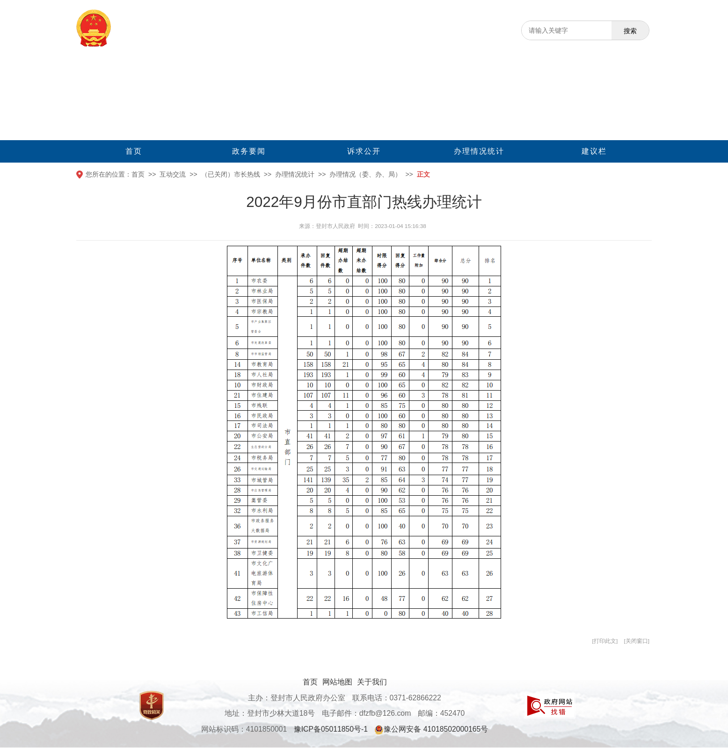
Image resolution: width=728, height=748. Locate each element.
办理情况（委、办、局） (365, 174)
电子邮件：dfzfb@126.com (366, 713)
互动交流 (173, 174)
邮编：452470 (441, 713)
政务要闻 (249, 151)
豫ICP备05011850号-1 (331, 729)
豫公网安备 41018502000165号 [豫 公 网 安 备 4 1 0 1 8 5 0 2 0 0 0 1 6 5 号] (431, 729)
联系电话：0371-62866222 (396, 698)
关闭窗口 (637, 641)
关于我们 (372, 682)
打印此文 (605, 641)
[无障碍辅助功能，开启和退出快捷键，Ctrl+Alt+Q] (640, 8)
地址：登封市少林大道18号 (270, 713)
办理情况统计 (479, 151)
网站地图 (337, 682)
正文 (423, 174)
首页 (133, 151)
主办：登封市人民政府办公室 (296, 698)
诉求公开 (364, 151)
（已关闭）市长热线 (230, 174)
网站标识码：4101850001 (244, 729)
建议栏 (594, 151)
